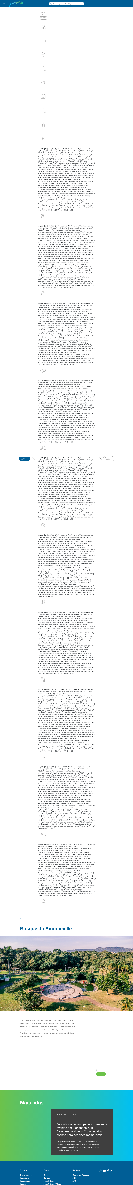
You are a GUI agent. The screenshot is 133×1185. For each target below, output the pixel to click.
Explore (46, 1134)
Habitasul (76, 1134)
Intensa (23, 1149)
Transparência (26, 1155)
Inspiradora (25, 1146)
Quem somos (26, 1139)
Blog (45, 1139)
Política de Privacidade (114, 1034)
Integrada (24, 1152)
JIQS (74, 1142)
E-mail (98, 1026)
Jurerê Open (48, 1146)
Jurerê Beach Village (52, 1149)
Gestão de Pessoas (80, 1139)
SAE (74, 1146)
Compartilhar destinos (108, 440)
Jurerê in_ (24, 1134)
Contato (46, 1142)
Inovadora (24, 1142)
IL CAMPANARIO (50, 1154)
